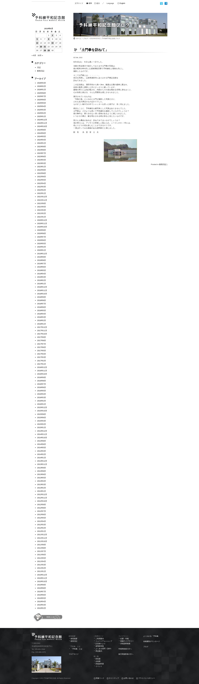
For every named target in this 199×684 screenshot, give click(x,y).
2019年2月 (41, 280)
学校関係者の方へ (125, 649)
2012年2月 (41, 528)
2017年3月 (41, 357)
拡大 (98, 3)
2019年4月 (41, 274)
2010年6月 (41, 595)
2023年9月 (41, 147)
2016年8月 (41, 381)
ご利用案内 (99, 639)
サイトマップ (114, 678)
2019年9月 (41, 257)
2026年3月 (41, 83)
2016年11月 (42, 371)
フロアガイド (74, 654)
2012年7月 (41, 511)
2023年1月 (41, 167)
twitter (161, 3)
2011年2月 (41, 568)
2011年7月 (41, 551)
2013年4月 (41, 481)
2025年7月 (41, 96)
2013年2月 (41, 488)
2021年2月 (41, 213)
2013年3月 (41, 484)
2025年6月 (41, 100)
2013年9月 (41, 468)
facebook (165, 3)
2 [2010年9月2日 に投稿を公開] (52, 35)
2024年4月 (41, 140)
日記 (39, 67)
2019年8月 (41, 260)
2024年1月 (41, 143)
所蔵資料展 (99, 664)
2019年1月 (41, 284)
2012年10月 (42, 501)
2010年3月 (41, 605)
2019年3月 (41, 277)
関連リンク (100, 678)
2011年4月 (41, 561)
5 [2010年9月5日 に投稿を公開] (37, 39)
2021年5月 (41, 207)
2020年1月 (41, 250)
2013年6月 (41, 474)
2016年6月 (41, 387)
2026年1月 (41, 90)
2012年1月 (41, 531)
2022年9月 (41, 170)
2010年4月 (41, 601)
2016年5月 (41, 391)
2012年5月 (41, 518)
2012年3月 (41, 525)
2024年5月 (41, 136)
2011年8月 (41, 548)
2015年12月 (42, 407)
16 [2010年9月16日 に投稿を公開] (52, 43)
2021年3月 (41, 210)
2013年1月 (41, 491)
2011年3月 (41, 565)
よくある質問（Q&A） (103, 649)
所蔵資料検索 (125, 644)
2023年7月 (41, 153)
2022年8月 (41, 173)
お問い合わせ (129, 678)
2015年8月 (41, 414)
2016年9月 (41, 377)
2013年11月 (42, 464)
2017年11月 (42, 330)
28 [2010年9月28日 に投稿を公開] (45, 50)
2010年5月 (41, 598)
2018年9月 (41, 297)
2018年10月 (42, 294)
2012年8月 (41, 508)
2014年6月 (41, 444)
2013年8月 (41, 471)
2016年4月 (41, 394)
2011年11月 (42, 538)
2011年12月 (42, 535)
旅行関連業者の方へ (125, 654)
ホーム (78, 38)
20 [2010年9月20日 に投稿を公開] (41, 47)
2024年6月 (41, 133)
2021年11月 (42, 200)
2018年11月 (42, 290)
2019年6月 (41, 267)
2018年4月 (41, 314)
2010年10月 (42, 581)
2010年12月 (42, 575)
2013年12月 (42, 461)
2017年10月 (42, 334)
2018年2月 (41, 320)
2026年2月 (41, 86)
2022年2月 (41, 190)
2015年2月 (41, 424)
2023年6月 (41, 156)
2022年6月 (41, 177)
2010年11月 (42, 578)
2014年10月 (42, 438)
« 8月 (34, 55)
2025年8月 (41, 93)
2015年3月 (41, 421)
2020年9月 (41, 230)
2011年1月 (41, 571)
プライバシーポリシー (146, 678)
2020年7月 (41, 237)
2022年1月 (41, 193)
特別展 (97, 659)
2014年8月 (41, 441)
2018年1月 (41, 324)
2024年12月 (42, 120)
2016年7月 (41, 384)
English (122, 3)
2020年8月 (41, 233)
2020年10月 (42, 227)
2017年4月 (41, 354)
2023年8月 (41, 150)
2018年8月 (41, 300)
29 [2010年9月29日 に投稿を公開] (49, 50)
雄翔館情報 (99, 646)
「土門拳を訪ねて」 (93, 50)
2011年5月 (41, 558)
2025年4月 (41, 106)
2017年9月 (41, 337)
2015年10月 (42, 411)
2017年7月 (41, 344)
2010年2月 (41, 608)
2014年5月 (41, 448)
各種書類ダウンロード (151, 641)
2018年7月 (41, 304)
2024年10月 (42, 126)
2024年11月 (42, 123)
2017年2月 (41, 361)
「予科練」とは (76, 649)
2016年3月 (41, 397)
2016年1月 (41, 404)
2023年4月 (41, 160)
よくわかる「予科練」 (151, 636)
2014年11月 (42, 434)
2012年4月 (41, 521)
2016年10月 (42, 374)
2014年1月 (41, 458)
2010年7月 (41, 591)
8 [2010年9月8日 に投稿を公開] (48, 39)
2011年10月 (42, 541)
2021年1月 (41, 217)
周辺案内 (98, 651)
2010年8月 (41, 588)
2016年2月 (41, 401)
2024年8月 (41, 130)
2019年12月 (42, 254)
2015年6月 (41, 417)
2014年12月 (42, 431)
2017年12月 (42, 327)
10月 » (40, 55)
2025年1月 (41, 116)
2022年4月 (41, 183)
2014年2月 (41, 454)
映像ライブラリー (127, 641)
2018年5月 (41, 310)
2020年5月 (41, 243)
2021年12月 (42, 197)
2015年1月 (41, 427)
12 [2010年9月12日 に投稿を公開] (37, 43)
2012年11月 (42, 498)
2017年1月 (41, 364)
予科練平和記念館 (49, 17)
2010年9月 (41, 585)
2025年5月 (41, 103)
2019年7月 (41, 264)
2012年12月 (42, 494)
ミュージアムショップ (103, 641)
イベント (98, 666)
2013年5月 (41, 478)
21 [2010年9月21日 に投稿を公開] (45, 47)
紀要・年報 (124, 639)
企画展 (97, 661)
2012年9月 (41, 504)
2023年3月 (41, 163)
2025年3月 (41, 110)
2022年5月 (41, 180)
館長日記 (40, 71)
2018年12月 (42, 287)
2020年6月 (41, 240)
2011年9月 (41, 545)
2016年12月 (42, 367)
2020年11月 (42, 223)
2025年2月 (41, 113)
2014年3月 (41, 451)
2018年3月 (41, 317)
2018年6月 (41, 307)
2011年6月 (41, 555)
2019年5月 (41, 270)
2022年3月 (41, 187)
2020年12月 (42, 220)
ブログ (85, 38)
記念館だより (100, 644)
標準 (90, 3)
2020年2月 (41, 247)
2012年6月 (41, 514)
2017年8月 (41, 340)
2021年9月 (41, 203)
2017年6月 (41, 347)
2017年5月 (41, 351)
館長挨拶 (74, 639)
